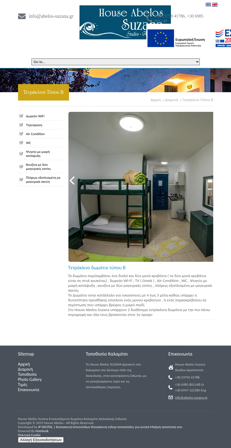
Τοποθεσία (27, 374)
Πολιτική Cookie (29, 435)
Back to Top (208, 440)
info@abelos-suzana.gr (51, 16)
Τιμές (22, 384)
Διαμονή (171, 100)
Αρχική (155, 100)
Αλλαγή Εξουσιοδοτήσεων (41, 440)
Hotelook (42, 431)
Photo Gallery (30, 379)
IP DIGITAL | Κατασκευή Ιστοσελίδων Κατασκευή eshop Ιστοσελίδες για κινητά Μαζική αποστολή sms (110, 427)
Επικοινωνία (28, 389)
